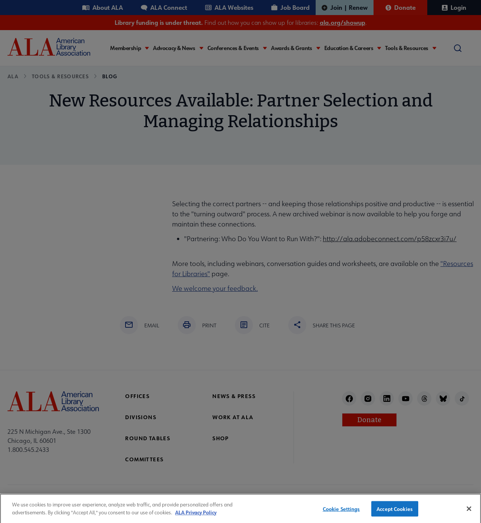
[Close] (469, 512)
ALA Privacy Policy (195, 516)
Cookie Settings (341, 512)
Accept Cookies (395, 512)
